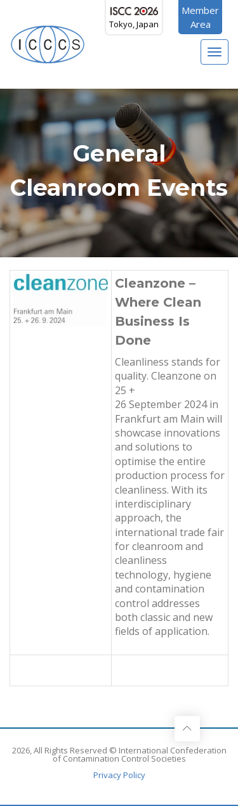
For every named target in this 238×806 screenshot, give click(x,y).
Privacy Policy (119, 775)
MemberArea (200, 17)
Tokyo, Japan (134, 18)
